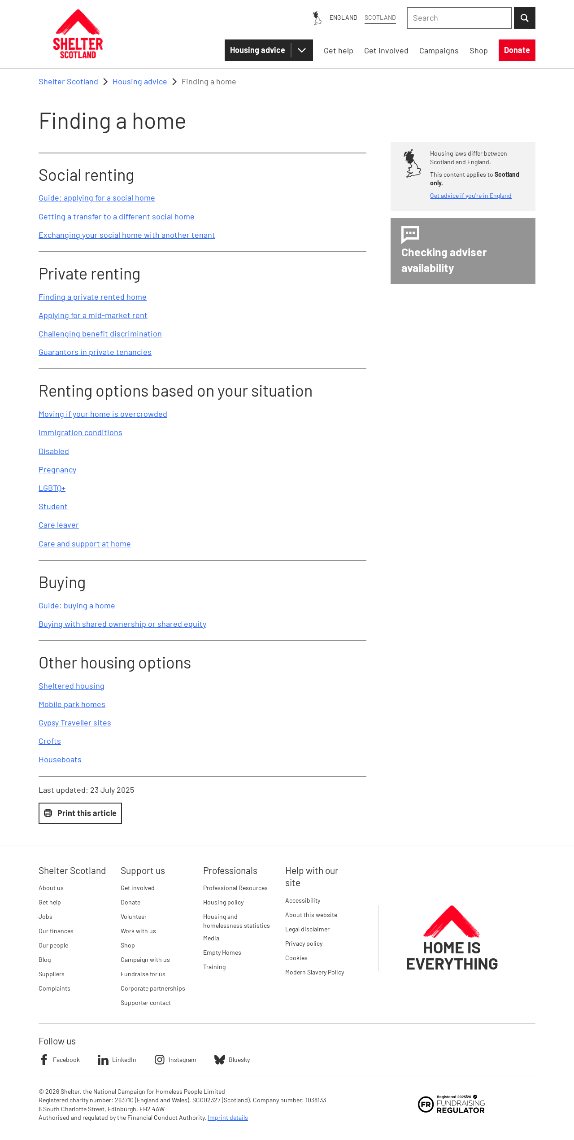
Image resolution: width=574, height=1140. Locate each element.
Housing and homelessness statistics (236, 921)
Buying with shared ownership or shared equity (122, 624)
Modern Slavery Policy (314, 972)
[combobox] (459, 18)
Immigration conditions (80, 432)
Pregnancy (57, 469)
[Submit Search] (524, 18)
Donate (130, 902)
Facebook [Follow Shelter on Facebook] (59, 1059)
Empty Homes (222, 952)
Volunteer (134, 916)
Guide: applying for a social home (97, 197)
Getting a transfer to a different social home (117, 216)
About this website (311, 914)
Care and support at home (85, 543)
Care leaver (59, 524)
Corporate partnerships (153, 988)
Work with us (138, 931)
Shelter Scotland (68, 81)
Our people (53, 945)
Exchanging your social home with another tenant (127, 235)
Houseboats (60, 759)
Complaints (54, 988)
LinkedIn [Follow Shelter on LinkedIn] (117, 1059)
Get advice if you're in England (471, 195)
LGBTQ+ (52, 488)
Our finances (56, 931)
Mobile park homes (72, 704)
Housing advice (257, 50)
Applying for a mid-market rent (93, 315)
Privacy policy (303, 943)
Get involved (138, 887)
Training (214, 966)
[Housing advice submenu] (302, 50)
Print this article (80, 813)
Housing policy (223, 902)
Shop (128, 945)
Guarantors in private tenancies (95, 352)
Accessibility (302, 900)
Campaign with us (145, 959)
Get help (50, 902)
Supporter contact (146, 1002)
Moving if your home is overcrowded (103, 414)
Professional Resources (235, 887)
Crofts (50, 741)
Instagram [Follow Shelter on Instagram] (175, 1059)
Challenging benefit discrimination (100, 333)
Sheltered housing (71, 685)
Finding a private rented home (93, 296)
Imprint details (228, 1117)
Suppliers (52, 974)
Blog (45, 959)
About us (51, 887)
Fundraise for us (143, 974)
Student (53, 506)
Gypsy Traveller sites (75, 722)
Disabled (54, 451)
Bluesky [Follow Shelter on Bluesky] (232, 1059)
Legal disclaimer (307, 929)
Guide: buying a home (77, 605)
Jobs (45, 916)
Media (211, 938)
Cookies (296, 957)
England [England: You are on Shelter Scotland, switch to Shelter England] (343, 17)
